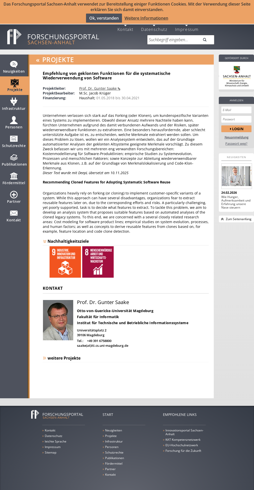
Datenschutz (154, 26)
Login (237, 126)
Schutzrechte (14, 141)
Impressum (187, 26)
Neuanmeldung (236, 135)
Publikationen (14, 159)
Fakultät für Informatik (98, 314)
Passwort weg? (236, 141)
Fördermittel (14, 178)
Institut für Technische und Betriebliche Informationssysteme (132, 320)
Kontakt (125, 26)
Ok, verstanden (104, 18)
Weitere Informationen (146, 18)
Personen (13, 122)
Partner (14, 197)
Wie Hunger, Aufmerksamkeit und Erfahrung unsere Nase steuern (235, 200)
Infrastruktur (14, 104)
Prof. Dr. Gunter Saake (98, 86)
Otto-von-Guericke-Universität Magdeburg (115, 308)
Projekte (15, 85)
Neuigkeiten (14, 66)
